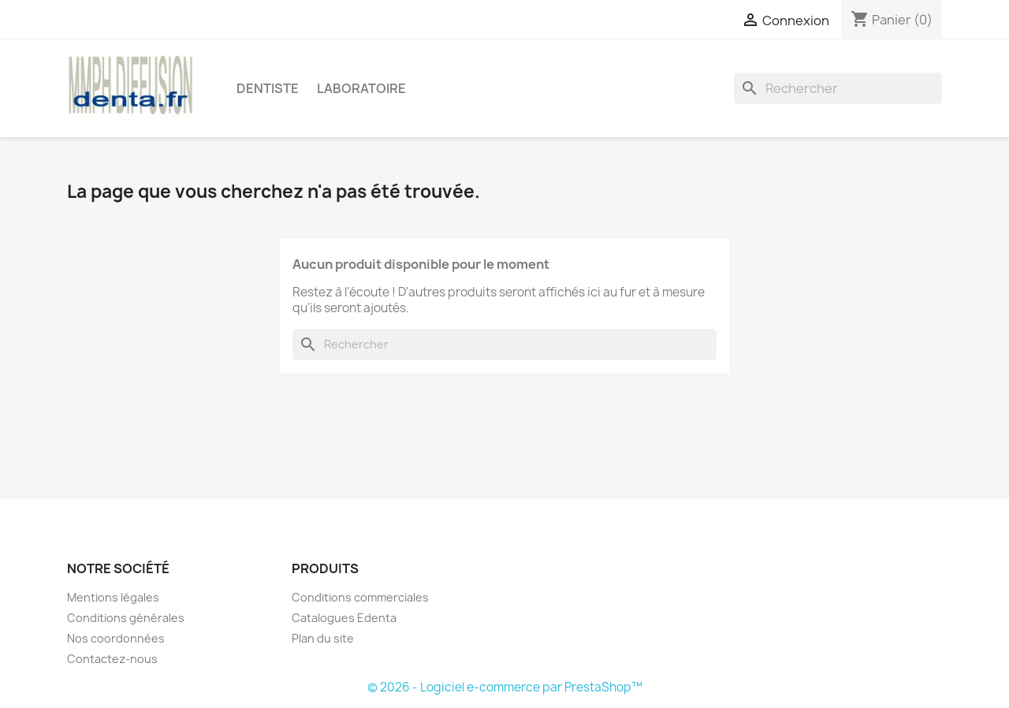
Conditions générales (125, 617)
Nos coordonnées (116, 638)
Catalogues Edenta (344, 617)
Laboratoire (361, 88)
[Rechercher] (838, 88)
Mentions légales (113, 597)
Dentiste (267, 88)
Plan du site (323, 638)
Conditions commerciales (360, 597)
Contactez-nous (112, 658)
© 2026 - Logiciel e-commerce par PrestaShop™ (504, 687)
